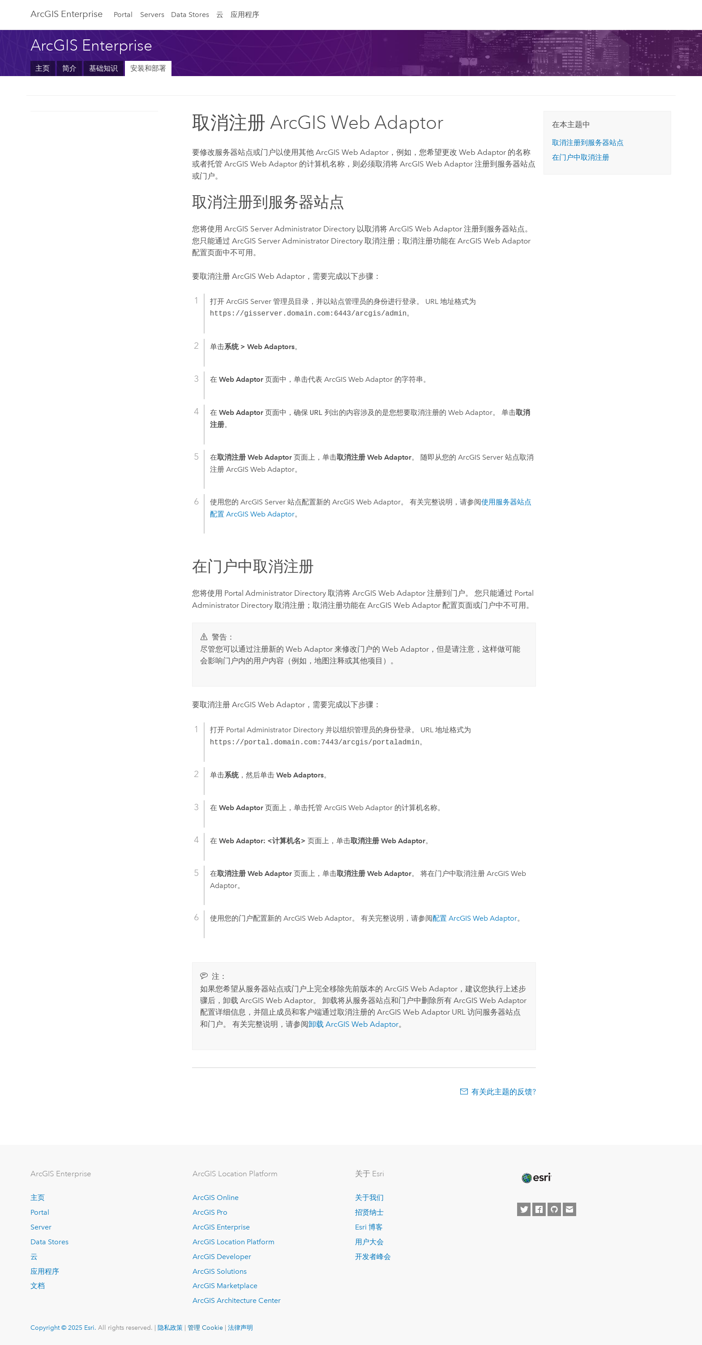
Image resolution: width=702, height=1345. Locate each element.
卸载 (353, 1024)
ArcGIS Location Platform (233, 1242)
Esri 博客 (369, 1227)
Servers (152, 14)
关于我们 (369, 1197)
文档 (37, 1285)
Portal (123, 14)
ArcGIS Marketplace (225, 1285)
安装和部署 (148, 68)
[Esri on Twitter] (524, 1209)
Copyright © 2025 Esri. (63, 1327)
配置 (474, 918)
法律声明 (240, 1327)
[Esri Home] (536, 1178)
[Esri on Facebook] (539, 1209)
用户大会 (369, 1242)
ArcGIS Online (216, 1197)
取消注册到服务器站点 (588, 142)
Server (40, 1227)
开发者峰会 (373, 1256)
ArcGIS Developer (222, 1256)
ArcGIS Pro (210, 1212)
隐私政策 (170, 1327)
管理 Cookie (205, 1327)
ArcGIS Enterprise (66, 14)
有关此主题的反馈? (503, 1091)
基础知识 (103, 68)
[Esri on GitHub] (554, 1209)
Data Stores (190, 14)
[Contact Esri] (569, 1209)
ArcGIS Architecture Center (237, 1300)
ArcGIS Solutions (220, 1271)
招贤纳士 (369, 1212)
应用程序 (245, 14)
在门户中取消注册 (580, 157)
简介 (69, 68)
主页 (42, 68)
